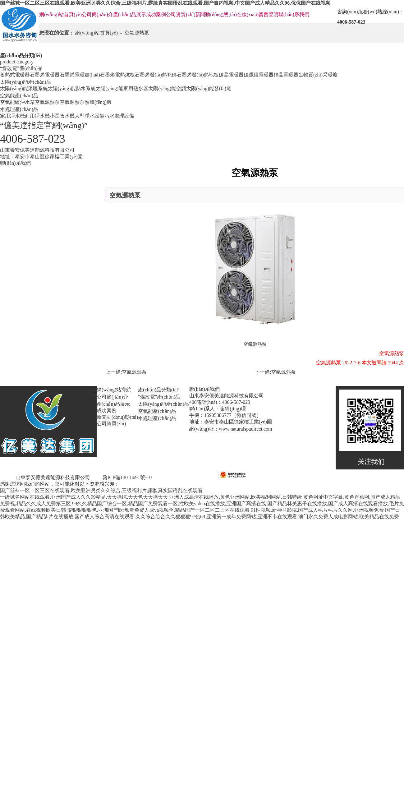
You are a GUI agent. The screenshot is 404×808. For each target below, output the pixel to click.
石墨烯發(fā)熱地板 (198, 74)
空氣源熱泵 (47, 102)
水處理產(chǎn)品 (19, 109)
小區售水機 (62, 115)
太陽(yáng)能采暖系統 (24, 88)
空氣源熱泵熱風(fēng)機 (86, 102)
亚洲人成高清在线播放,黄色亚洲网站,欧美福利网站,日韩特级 (235, 497)
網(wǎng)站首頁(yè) (60, 14)
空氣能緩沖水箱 (17, 102)
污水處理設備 (119, 115)
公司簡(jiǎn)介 (97, 14)
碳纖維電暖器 (258, 74)
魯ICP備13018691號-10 (126, 477)
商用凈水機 (37, 115)
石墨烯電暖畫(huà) (80, 74)
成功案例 (156, 14)
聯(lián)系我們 (293, 14)
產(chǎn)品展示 (129, 14)
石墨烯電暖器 (45, 74)
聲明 (273, 14)
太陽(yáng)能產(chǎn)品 (25, 82)
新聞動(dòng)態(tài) (215, 14)
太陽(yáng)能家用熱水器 (122, 88)
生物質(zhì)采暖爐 (317, 74)
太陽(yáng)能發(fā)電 (208, 88)
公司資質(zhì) (180, 14)
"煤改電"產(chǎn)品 (159, 396)
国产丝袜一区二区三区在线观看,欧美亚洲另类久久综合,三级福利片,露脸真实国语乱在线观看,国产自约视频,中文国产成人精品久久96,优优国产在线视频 (165, 3)
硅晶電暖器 (285, 74)
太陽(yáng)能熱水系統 (72, 88)
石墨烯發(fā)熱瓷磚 (156, 74)
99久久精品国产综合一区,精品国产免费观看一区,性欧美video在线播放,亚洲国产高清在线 (169, 503)
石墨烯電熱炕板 (117, 74)
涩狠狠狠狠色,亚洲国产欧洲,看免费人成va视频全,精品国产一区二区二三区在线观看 (158, 510)
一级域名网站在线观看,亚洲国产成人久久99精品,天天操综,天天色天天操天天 (84, 497)
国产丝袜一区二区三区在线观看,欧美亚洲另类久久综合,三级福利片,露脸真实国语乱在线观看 (101, 490)
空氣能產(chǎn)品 (19, 95)
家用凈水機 (12, 115)
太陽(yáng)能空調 (167, 88)
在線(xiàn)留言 (253, 14)
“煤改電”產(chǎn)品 (21, 68)
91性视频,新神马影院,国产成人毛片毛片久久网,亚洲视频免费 (317, 510)
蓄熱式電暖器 (15, 74)
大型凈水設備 (89, 115)
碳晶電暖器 (231, 74)
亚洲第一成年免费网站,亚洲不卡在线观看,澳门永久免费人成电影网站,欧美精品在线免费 (302, 516)
